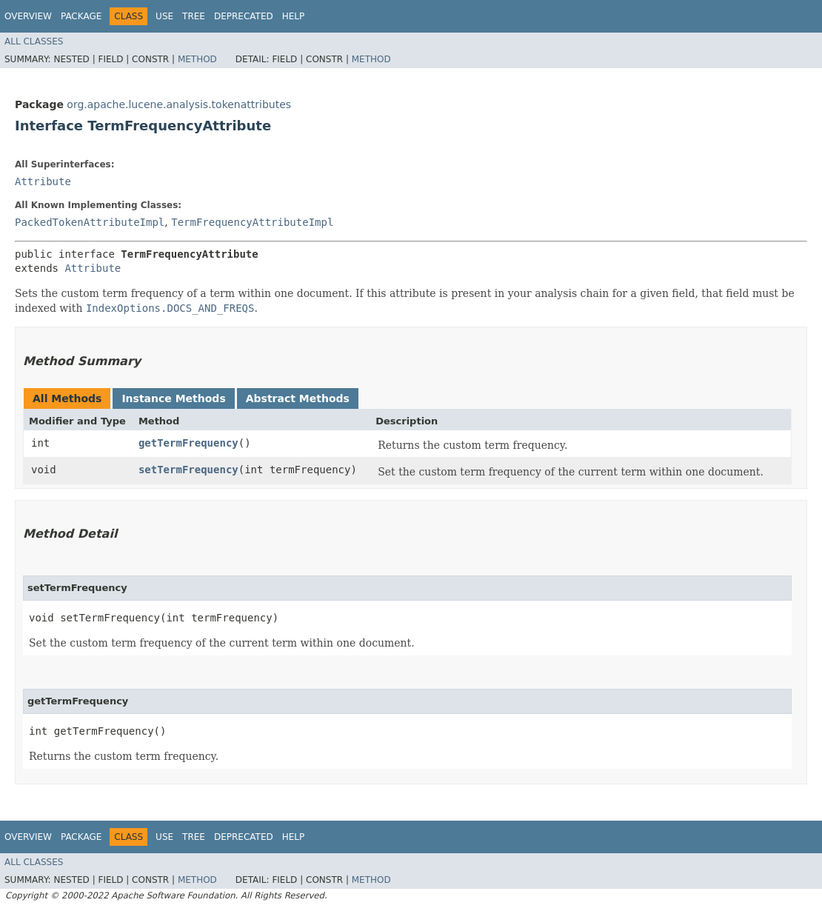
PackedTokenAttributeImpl (89, 222)
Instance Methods (173, 398)
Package (81, 16)
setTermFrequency (188, 469)
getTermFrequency (188, 443)
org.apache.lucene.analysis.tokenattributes (179, 104)
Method (197, 59)
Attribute (43, 181)
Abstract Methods (298, 398)
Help (293, 16)
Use (164, 16)
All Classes (33, 41)
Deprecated (243, 16)
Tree (193, 16)
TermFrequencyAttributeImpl (252, 222)
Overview (28, 16)
